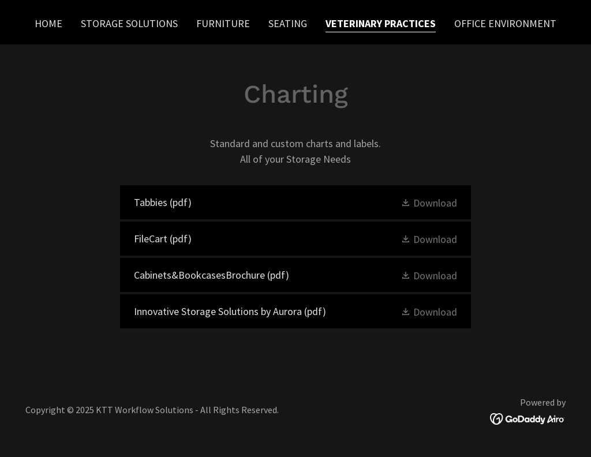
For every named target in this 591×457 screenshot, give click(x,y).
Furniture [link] (223, 23)
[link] (295, 202)
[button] (429, 202)
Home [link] (48, 23)
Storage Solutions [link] (129, 23)
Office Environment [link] (505, 23)
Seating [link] (287, 23)
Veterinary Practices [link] (381, 23)
